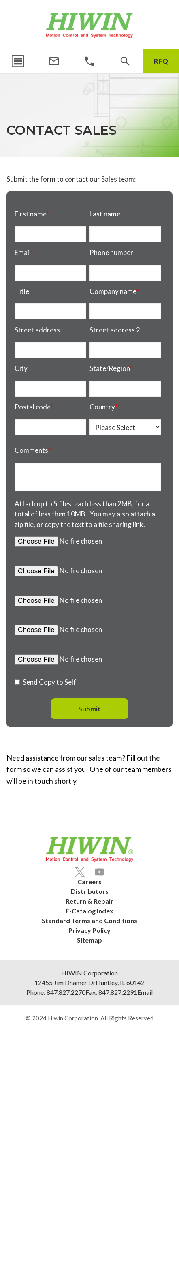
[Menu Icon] (18, 61)
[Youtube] (99, 872)
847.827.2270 (66, 992)
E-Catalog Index (89, 911)
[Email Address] (54, 61)
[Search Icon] (125, 61)
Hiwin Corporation (73, 1018)
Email (145, 992)
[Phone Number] (89, 61)
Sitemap (89, 940)
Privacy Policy (89, 930)
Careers (89, 881)
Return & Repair (89, 901)
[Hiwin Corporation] (89, 25)
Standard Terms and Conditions (89, 920)
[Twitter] (80, 872)
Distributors (90, 891)
